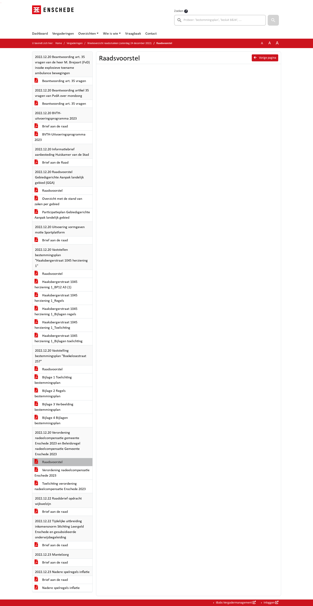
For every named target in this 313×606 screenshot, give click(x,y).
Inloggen (270, 602)
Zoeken (178, 11)
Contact (151, 34)
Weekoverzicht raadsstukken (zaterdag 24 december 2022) (119, 43)
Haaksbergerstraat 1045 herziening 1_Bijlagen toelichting (59, 338)
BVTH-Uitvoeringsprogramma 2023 (60, 137)
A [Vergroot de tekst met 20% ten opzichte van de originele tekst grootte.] (269, 43)
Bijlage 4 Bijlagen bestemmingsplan (51, 420)
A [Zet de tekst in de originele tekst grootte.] (262, 43)
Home (58, 43)
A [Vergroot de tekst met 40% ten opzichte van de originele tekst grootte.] (277, 43)
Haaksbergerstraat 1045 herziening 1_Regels (56, 298)
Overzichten (87, 34)
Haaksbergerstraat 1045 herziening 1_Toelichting (56, 325)
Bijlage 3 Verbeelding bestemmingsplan (54, 407)
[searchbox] (220, 20)
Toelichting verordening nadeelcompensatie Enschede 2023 (60, 486)
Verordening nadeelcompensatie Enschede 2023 (62, 472)
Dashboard (40, 34)
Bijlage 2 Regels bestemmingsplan (50, 393)
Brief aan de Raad (51, 162)
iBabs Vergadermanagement (235, 602)
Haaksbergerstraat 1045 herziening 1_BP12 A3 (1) (56, 284)
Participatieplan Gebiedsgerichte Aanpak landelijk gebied (62, 215)
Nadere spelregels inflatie (57, 588)
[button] (273, 20)
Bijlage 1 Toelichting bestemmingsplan (53, 380)
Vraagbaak (133, 34)
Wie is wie (110, 34)
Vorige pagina (265, 58)
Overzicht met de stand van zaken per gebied (58, 201)
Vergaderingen (63, 34)
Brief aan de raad (51, 126)
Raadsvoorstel (49, 191)
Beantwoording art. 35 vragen (60, 81)
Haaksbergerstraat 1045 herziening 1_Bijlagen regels (56, 311)
